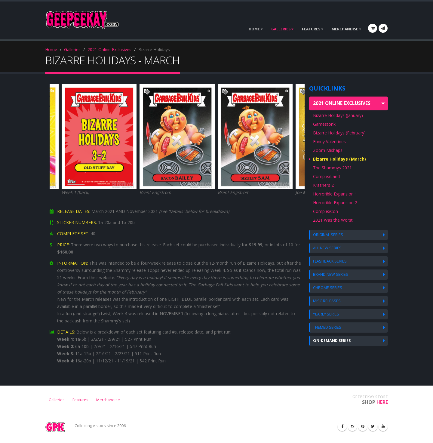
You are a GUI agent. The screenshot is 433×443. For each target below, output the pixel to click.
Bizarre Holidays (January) (338, 115)
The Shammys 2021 (332, 168)
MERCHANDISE (346, 29)
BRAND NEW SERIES (330, 274)
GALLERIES (282, 29)
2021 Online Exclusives (109, 49)
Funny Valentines (329, 141)
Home (51, 49)
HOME (256, 29)
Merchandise (108, 399)
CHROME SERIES (327, 287)
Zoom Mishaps (327, 150)
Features (80, 399)
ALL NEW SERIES (327, 248)
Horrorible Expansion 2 (335, 202)
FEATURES (312, 29)
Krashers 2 (323, 185)
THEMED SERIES (327, 327)
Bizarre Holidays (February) (339, 133)
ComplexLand (326, 176)
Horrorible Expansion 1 (335, 194)
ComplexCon (325, 211)
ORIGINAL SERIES (328, 234)
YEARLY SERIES (326, 314)
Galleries (72, 49)
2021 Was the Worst (333, 220)
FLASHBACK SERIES (330, 261)
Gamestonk (324, 124)
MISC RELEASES (327, 300)
